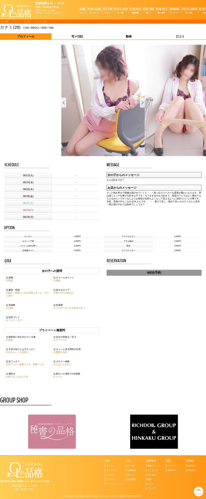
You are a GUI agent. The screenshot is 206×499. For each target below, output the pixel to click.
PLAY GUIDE (94, 10)
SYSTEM (107, 10)
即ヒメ (130, 475)
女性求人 (192, 465)
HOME (82, 10)
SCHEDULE (135, 10)
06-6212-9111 (51, 7)
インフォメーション (115, 484)
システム (110, 475)
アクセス (110, 479)
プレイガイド (112, 470)
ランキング (152, 470)
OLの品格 (5, 21)
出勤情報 (131, 470)
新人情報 (131, 479)
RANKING (174, 10)
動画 (149, 479)
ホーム (16, 21)
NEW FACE (161, 10)
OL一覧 (27, 21)
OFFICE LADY (120, 10)
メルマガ (172, 465)
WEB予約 (154, 272)
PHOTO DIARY (189, 10)
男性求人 (192, 470)
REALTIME (148, 10)
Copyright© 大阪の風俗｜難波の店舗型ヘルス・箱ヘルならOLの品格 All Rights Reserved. (103, 496)
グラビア (151, 488)
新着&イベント (154, 465)
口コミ (150, 484)
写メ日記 (151, 475)
